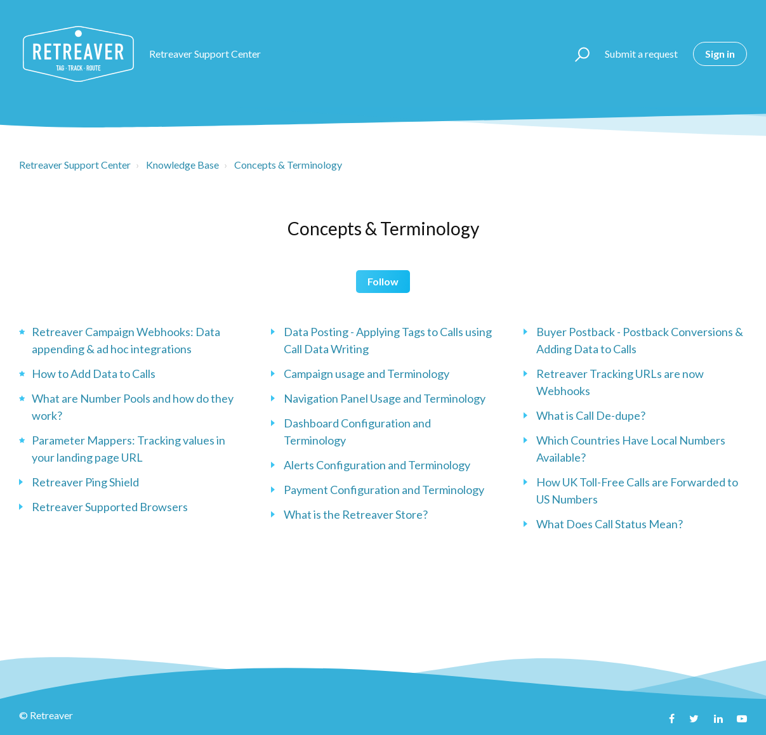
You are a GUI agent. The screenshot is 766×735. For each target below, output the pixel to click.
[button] (577, 54)
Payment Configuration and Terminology (384, 490)
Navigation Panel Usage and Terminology (384, 398)
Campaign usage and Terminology (366, 374)
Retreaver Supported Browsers (110, 507)
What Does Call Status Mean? (609, 524)
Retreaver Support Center (75, 165)
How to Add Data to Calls (93, 374)
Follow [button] (383, 281)
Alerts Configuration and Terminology (377, 465)
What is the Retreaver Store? (356, 514)
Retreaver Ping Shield (85, 482)
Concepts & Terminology (288, 165)
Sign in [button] (720, 54)
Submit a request (641, 54)
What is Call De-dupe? (590, 415)
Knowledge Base (182, 165)
